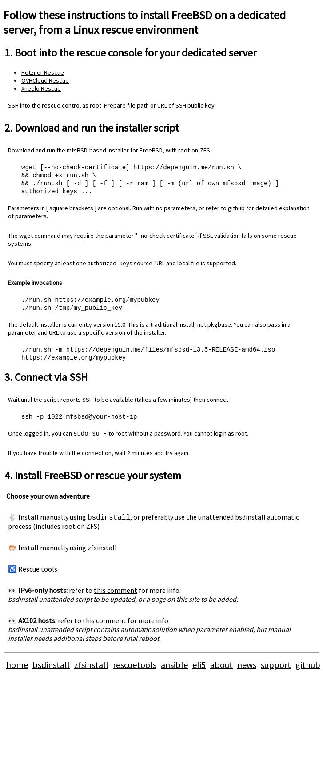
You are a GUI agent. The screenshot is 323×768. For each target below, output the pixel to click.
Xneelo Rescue (41, 88)
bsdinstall (51, 669)
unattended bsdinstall (232, 521)
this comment (115, 595)
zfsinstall (102, 552)
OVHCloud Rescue (45, 80)
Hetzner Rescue (42, 72)
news (246, 669)
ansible (174, 669)
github (236, 210)
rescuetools (134, 669)
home (17, 669)
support (276, 669)
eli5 (199, 669)
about (221, 669)
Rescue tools (37, 573)
